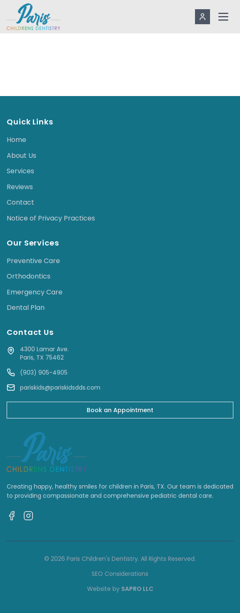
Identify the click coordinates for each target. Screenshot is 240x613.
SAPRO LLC (137, 589)
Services (20, 171)
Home (16, 139)
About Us (21, 155)
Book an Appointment (120, 410)
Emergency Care (34, 292)
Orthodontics (28, 276)
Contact (20, 202)
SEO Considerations (120, 574)
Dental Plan (26, 307)
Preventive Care (33, 261)
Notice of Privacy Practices (51, 218)
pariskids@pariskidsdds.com (60, 387)
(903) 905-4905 (44, 372)
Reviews (20, 187)
